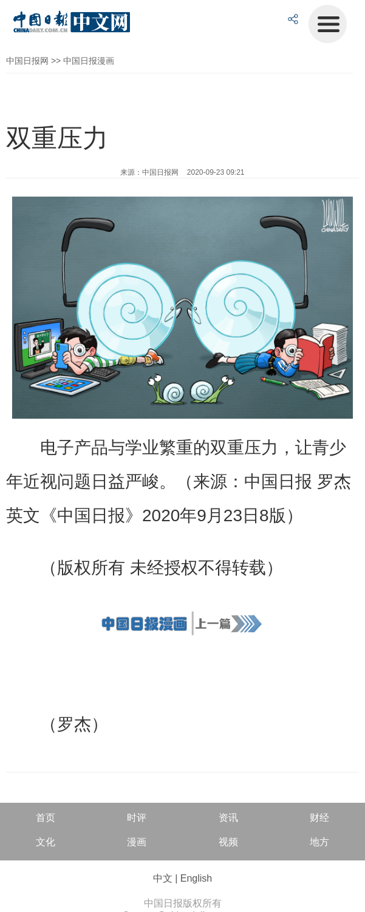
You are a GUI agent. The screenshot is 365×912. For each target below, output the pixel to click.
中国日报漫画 (88, 61)
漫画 (136, 842)
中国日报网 (27, 61)
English (196, 878)
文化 (45, 842)
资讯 (228, 817)
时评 (136, 817)
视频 (228, 842)
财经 (319, 817)
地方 (319, 842)
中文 (162, 878)
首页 (45, 817)
